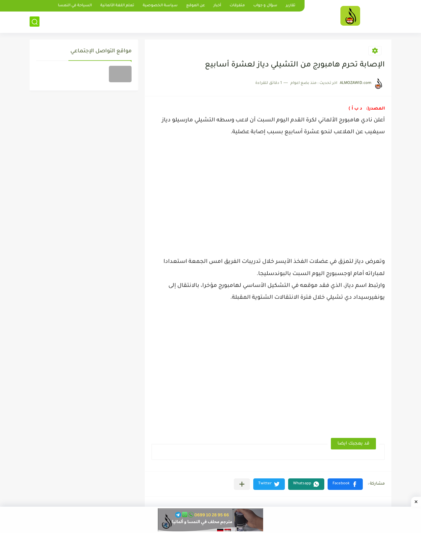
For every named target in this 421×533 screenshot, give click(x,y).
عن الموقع (195, 6)
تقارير (290, 6)
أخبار (217, 6)
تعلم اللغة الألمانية (117, 6)
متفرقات (237, 6)
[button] (345, 484)
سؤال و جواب (265, 6)
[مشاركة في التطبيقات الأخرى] (242, 484)
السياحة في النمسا (75, 6)
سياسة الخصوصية (160, 6)
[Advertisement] (268, 195)
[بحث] (34, 22)
